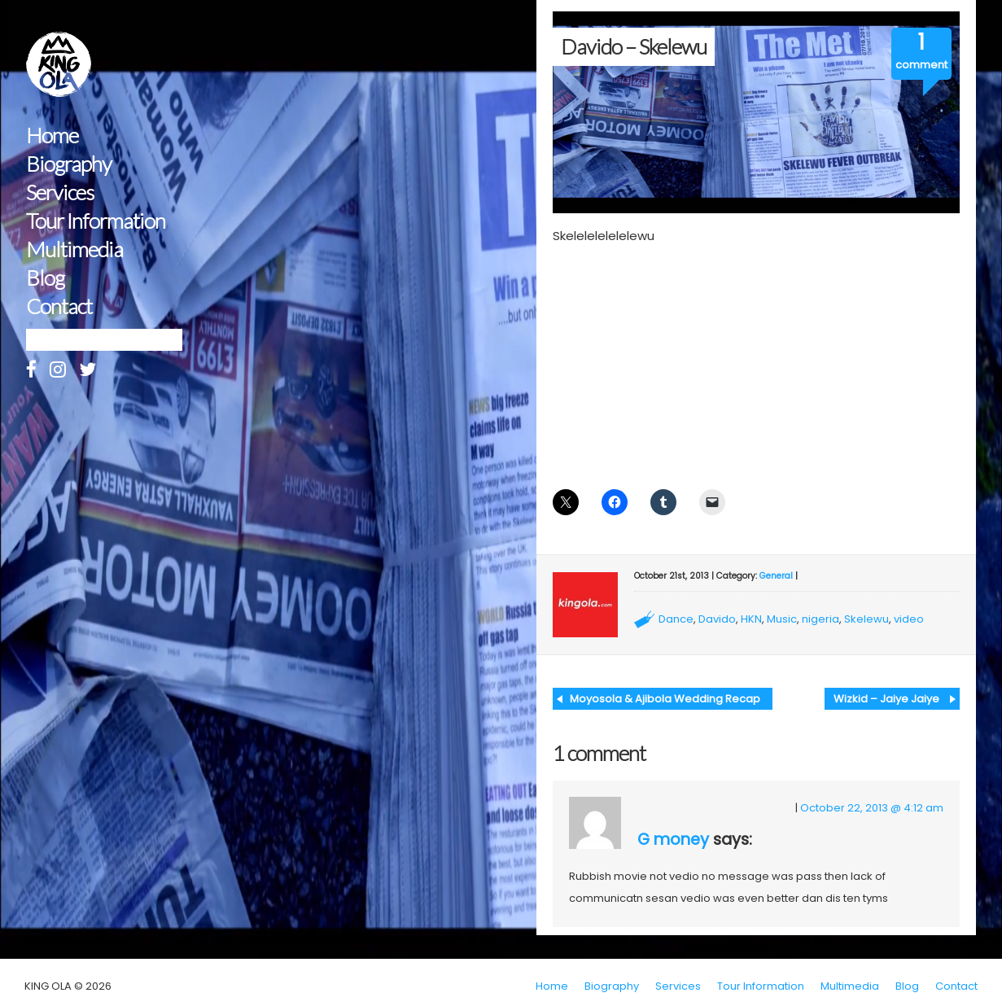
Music (782, 619)
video (909, 619)
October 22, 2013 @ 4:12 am (871, 808)
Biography (69, 164)
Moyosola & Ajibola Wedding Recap (665, 698)
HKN (751, 619)
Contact (59, 306)
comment (921, 64)
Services (60, 192)
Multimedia (74, 249)
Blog (45, 278)
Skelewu (866, 619)
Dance (676, 619)
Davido (717, 619)
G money (673, 840)
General (776, 576)
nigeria (820, 619)
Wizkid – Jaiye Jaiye (886, 698)
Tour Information (95, 221)
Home (52, 136)
